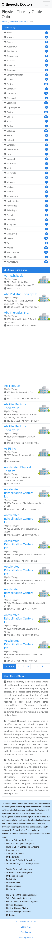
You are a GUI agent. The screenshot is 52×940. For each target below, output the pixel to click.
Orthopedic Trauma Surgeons (19, 872)
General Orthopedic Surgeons (19, 840)
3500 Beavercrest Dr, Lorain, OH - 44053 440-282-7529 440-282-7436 (25, 434)
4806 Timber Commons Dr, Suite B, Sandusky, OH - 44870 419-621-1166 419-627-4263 (25, 412)
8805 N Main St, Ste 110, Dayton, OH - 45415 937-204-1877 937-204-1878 (25, 624)
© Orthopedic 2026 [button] (26, 921)
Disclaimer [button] (26, 932)
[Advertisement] (26, 355)
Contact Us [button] (26, 926)
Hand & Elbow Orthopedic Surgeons (22, 846)
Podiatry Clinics (13, 882)
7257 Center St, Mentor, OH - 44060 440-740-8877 (25, 455)
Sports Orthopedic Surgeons (19, 869)
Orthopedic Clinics (14, 876)
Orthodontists (12, 857)
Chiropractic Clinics (15, 853)
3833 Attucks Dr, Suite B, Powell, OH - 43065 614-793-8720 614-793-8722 (25, 319)
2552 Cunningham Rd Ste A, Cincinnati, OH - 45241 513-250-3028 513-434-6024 (26, 550)
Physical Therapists (14, 905)
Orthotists (10, 915)
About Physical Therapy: (15, 676)
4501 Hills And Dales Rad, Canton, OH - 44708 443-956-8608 (25, 475)
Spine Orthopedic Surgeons (18, 898)
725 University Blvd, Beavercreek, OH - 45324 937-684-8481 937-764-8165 (25, 524)
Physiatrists (11, 889)
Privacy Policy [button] (26, 937)
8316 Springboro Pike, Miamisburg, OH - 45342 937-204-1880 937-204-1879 (25, 499)
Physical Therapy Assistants (18, 911)
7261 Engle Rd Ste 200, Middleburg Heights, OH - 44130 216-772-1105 (25, 282)
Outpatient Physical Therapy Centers (23, 863)
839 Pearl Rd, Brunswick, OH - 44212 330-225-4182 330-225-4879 (25, 392)
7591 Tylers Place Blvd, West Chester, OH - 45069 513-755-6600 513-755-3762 (25, 300)
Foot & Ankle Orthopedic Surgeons (22, 901)
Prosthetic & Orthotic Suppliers (20, 860)
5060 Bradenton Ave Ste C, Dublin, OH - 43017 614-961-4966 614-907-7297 (25, 650)
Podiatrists (11, 879)
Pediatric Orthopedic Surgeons (20, 843)
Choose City (9, 27)
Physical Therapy (18, 21)
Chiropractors (12, 850)
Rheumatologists (13, 886)
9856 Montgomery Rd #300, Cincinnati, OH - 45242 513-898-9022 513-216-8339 (26, 598)
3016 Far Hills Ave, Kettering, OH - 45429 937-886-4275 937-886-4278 (25, 575)
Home (4, 21)
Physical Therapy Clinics (17, 908)
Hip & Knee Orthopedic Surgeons (21, 895)
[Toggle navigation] (46, 4)
